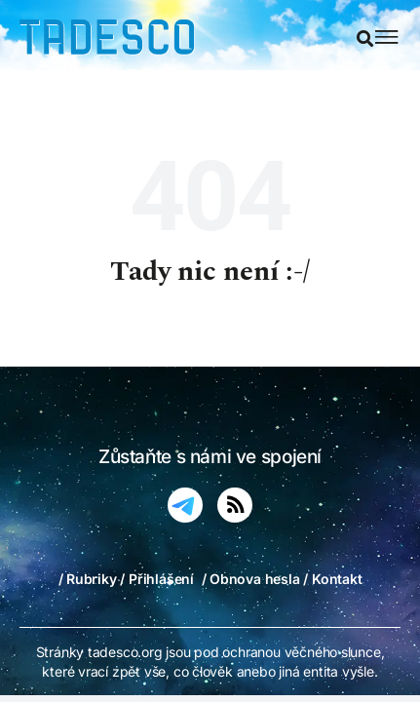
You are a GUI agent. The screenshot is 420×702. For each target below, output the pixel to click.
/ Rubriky (87, 578)
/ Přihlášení (156, 578)
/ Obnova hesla (251, 578)
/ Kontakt (332, 578)
